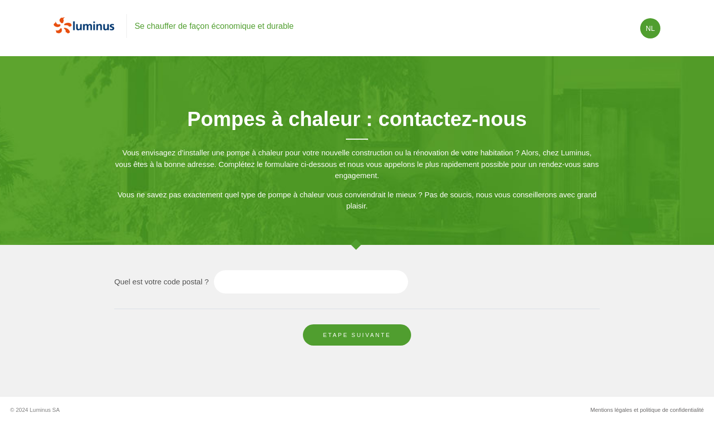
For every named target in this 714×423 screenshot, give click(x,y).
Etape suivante (357, 335)
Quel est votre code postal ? (161, 281)
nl (650, 28)
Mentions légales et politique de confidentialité (647, 410)
